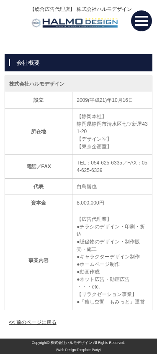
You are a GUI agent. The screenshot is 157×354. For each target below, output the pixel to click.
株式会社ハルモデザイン (71, 343)
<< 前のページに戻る (32, 322)
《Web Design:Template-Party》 (78, 350)
